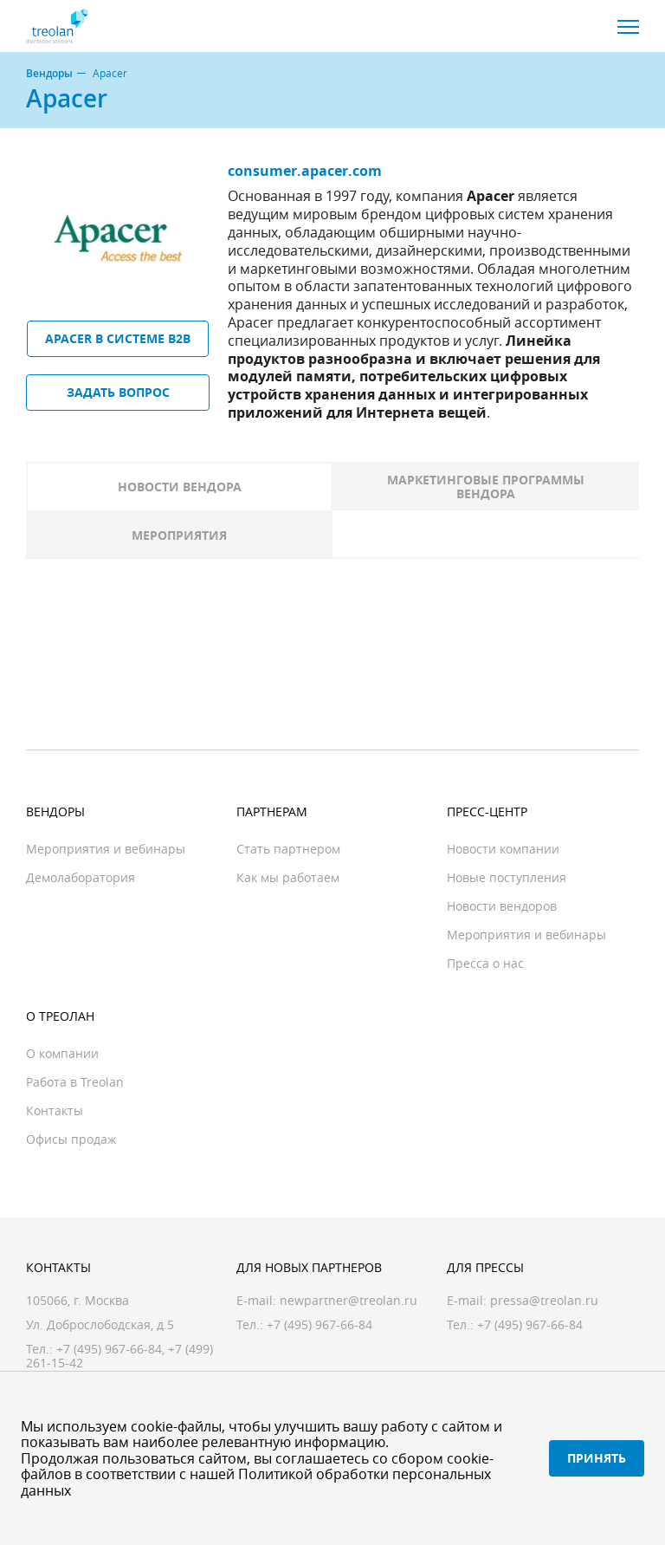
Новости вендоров (502, 906)
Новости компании (503, 849)
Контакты (54, 1110)
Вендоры (49, 74)
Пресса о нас (485, 963)
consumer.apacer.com (305, 170)
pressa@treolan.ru (544, 1300)
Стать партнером (288, 849)
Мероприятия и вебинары (105, 849)
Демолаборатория (80, 877)
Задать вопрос (118, 392)
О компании (62, 1053)
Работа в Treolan (75, 1082)
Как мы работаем (287, 877)
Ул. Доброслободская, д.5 (100, 1324)
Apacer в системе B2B (117, 338)
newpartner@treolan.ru (348, 1300)
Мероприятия (179, 535)
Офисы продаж (71, 1139)
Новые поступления (506, 877)
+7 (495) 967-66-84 (109, 1349)
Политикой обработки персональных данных (256, 1481)
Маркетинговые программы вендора (485, 486)
